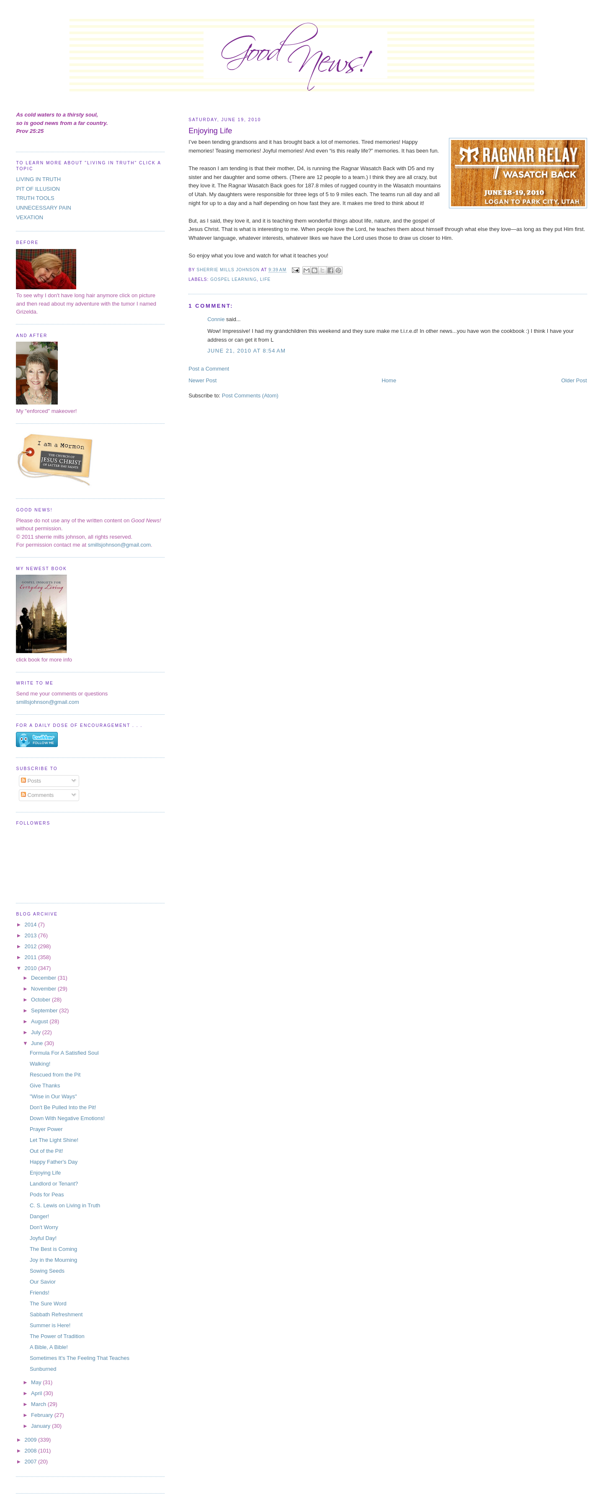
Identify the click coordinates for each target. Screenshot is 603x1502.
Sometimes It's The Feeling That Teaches (79, 1358)
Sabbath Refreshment (56, 1314)
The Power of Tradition (57, 1336)
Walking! (40, 1064)
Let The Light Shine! (54, 1140)
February (42, 1415)
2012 (31, 946)
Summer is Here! (50, 1325)
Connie (215, 319)
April (37, 1393)
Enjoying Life (45, 1173)
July (36, 1032)
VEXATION (29, 217)
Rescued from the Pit (55, 1074)
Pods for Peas (47, 1194)
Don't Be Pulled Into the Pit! (63, 1107)
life (265, 279)
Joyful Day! (43, 1238)
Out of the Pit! (46, 1151)
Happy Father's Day (53, 1162)
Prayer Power (46, 1129)
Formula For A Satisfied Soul (64, 1053)
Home (388, 380)
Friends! (39, 1292)
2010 (31, 968)
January (41, 1426)
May (37, 1382)
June (37, 1043)
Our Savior (43, 1282)
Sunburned (43, 1369)
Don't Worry (44, 1227)
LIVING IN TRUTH (38, 179)
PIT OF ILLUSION (38, 189)
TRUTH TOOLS (35, 198)
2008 (31, 1451)
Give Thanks (45, 1085)
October (41, 999)
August (40, 1021)
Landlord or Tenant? (54, 1183)
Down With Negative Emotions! (67, 1118)
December (44, 978)
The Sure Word (48, 1303)
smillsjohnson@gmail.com (119, 545)
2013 (31, 935)
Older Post (574, 380)
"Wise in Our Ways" (53, 1096)
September (45, 1010)
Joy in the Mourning (53, 1260)
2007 (31, 1461)
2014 (31, 924)
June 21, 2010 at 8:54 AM (246, 351)
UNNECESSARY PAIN (43, 208)
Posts (31, 781)
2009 (31, 1440)
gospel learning (233, 279)
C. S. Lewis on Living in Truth (65, 1205)
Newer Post (202, 380)
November (44, 989)
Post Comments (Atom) (250, 395)
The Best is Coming (53, 1249)
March (39, 1404)
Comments (37, 795)
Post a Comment (208, 369)
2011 (31, 957)
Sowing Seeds (47, 1271)
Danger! (39, 1216)
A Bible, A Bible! (49, 1347)
